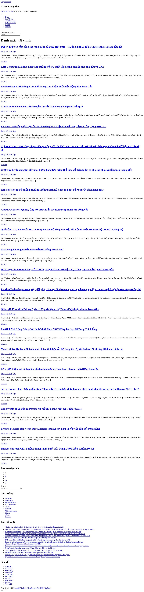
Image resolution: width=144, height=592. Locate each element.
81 (6, 480)
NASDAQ (8, 568)
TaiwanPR (8, 584)
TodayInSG (9, 574)
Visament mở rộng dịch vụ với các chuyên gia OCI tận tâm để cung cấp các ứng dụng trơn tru (53, 126)
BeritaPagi (9, 576)
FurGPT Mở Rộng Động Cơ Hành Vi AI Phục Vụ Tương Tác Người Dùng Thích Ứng (49, 329)
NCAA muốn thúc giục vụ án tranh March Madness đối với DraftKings (30, 548)
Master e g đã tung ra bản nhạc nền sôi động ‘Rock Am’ (32, 249)
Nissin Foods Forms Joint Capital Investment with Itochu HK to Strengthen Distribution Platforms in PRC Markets (45, 534)
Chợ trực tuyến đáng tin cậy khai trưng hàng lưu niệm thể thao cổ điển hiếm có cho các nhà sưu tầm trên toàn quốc (66, 169)
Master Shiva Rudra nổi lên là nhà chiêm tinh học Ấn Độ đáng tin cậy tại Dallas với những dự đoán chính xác (62, 349)
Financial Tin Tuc (7, 11)
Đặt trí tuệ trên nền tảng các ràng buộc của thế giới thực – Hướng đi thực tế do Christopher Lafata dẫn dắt (61, 46)
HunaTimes (9, 580)
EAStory (8, 582)
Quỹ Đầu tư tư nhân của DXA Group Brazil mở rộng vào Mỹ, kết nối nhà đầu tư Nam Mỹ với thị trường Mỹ (62, 229)
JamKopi (8, 578)
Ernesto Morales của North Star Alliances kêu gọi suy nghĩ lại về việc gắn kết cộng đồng (50, 428)
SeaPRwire (9, 19)
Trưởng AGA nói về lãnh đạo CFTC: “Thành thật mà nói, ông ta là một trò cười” (34, 550)
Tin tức (7, 507)
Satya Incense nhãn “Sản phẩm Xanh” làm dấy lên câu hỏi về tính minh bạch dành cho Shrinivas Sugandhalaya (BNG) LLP (70, 389)
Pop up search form (7, 32)
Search (3, 486)
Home (7, 17)
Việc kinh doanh (11, 511)
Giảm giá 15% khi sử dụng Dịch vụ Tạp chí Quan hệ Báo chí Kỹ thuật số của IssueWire (50, 309)
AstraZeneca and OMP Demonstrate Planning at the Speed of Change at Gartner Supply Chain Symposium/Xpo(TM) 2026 (47, 536)
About (7, 515)
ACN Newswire (10, 21)
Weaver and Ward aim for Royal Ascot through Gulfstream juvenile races (30, 538)
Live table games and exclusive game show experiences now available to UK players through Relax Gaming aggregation (47, 546)
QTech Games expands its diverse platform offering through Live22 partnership (32, 557)
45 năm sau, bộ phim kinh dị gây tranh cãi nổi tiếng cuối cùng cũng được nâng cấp (34, 527)
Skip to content (6, 2)
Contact (8, 27)
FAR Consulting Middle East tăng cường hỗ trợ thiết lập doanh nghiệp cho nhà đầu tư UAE (52, 66)
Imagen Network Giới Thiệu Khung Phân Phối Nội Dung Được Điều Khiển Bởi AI (47, 448)
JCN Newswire (10, 23)
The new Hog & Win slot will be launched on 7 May (23, 544)
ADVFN (8, 567)
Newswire (8, 572)
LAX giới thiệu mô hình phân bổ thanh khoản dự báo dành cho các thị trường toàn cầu (49, 369)
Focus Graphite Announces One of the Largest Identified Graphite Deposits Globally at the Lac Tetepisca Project (44, 542)
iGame (7, 25)
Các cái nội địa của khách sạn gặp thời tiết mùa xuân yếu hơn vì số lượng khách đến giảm (37, 555)
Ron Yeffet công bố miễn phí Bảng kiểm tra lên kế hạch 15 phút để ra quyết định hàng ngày (52, 189)
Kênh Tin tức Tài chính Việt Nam (38, 588)
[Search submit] (21, 488)
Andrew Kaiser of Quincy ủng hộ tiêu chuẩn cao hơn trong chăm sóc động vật (44, 209)
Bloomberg (9, 570)
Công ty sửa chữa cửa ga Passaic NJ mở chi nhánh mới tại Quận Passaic (41, 408)
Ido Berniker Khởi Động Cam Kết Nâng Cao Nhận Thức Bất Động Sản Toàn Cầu (46, 86)
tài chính (4, 62)
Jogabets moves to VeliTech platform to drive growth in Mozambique (29, 552)
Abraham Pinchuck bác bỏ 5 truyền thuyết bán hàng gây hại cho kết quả (42, 106)
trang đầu (8, 498)
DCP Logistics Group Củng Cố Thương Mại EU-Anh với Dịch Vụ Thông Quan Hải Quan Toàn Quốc (57, 269)
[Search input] (10, 34)
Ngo (14, 51)
